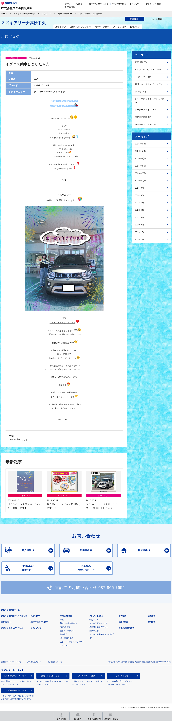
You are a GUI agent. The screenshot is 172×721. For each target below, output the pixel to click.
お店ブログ (47, 14)
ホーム (68, 4)
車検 (62, 620)
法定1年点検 (65, 627)
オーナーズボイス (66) (146, 109)
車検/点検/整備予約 (126, 628)
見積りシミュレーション (51, 676)
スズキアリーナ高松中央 (24, 14)
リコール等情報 (121, 676)
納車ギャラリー (65, 14)
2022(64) (139, 210)
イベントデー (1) (143, 77)
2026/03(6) (140, 166)
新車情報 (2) (141, 62)
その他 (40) (140, 92)
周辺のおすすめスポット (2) (148, 84)
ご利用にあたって (34, 662)
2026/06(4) (140, 144)
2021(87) (139, 217)
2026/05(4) (140, 151)
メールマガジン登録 (86, 676)
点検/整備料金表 (66, 638)
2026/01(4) (140, 180)
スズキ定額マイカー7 (98, 623)
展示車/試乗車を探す (98, 4)
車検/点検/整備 (119, 4)
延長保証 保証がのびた (98, 627)
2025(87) (139, 188)
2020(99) (139, 225)
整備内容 (63, 634)
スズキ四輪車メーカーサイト (16, 676)
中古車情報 (70, 7)
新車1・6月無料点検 (68, 623)
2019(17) (139, 232)
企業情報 (151, 616)
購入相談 (122, 616)
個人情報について (55, 662)
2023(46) (139, 203)
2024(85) (139, 195)
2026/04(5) (140, 158)
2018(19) (139, 239)
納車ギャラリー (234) (145, 124)
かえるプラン (94, 620)
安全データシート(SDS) (11, 662)
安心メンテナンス (67, 631)
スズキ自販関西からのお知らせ (14, 616)
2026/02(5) (140, 173)
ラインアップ (136, 4)
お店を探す (80, 4)
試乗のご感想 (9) (143, 117)
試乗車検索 (123, 622)
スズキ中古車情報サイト (16, 690)
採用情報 (151, 622)
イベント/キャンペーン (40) (148, 69)
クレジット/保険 (153, 4)
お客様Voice (6, 622)
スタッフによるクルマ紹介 (12, 628)
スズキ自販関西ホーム (10, 610)
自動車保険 (94, 631)
